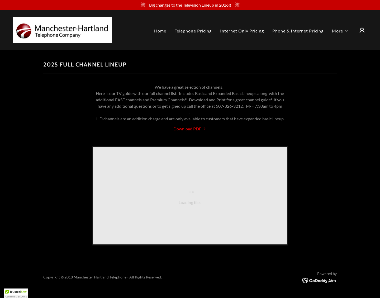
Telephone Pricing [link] (193, 30)
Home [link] (160, 30)
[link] (62, 29)
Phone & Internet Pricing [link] (298, 30)
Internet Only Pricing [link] (242, 30)
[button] (340, 31)
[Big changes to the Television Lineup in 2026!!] (190, 5)
